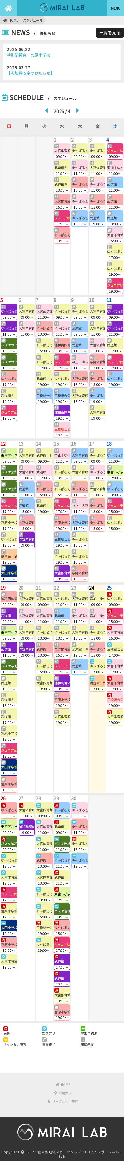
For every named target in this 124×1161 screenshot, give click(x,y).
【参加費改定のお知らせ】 (30, 73)
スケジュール (33, 20)
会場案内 (63, 1092)
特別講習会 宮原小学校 (28, 55)
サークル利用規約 (63, 1101)
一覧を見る (110, 32)
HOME (10, 20)
